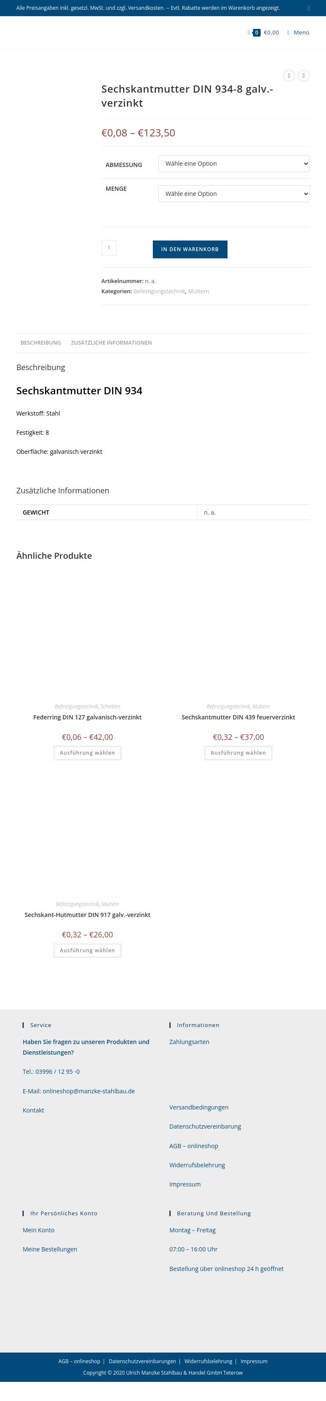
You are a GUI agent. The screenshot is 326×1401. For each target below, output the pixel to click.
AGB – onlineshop (193, 1146)
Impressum (185, 1184)
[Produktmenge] (109, 247)
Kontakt (33, 1110)
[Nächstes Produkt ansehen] (304, 76)
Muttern (198, 291)
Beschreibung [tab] (40, 342)
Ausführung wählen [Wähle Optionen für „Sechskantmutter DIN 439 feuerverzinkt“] (238, 752)
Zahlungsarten (189, 1042)
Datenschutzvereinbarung (205, 1126)
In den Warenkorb (190, 249)
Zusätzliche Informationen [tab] (111, 342)
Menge (116, 188)
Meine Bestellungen (49, 1249)
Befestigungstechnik (159, 291)
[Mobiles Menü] (295, 32)
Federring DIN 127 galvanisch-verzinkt (88, 717)
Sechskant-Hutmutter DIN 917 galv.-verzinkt (88, 915)
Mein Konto (38, 1230)
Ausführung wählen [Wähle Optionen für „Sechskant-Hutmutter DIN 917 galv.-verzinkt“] (87, 950)
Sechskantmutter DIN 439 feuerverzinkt (238, 717)
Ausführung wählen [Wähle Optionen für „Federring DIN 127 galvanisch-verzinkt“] (87, 752)
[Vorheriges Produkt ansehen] (289, 76)
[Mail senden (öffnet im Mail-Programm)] (307, 8)
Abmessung (124, 165)
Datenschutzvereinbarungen (142, 1361)
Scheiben (110, 706)
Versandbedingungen (198, 1107)
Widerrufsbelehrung (197, 1165)
